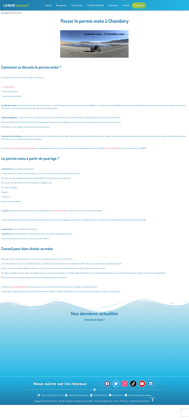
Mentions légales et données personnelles (76, 401)
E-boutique (113, 5)
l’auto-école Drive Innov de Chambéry (22, 148)
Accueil (48, 5)
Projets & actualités (95, 5)
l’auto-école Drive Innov (19, 287)
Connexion (138, 5)
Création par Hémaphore (142, 401)
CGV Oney (124, 401)
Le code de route (8, 87)
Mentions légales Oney (104, 401)
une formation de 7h (58, 210)
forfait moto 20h (112, 148)
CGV (116, 401)
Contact (126, 5)
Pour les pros (77, 5)
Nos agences (61, 5)
